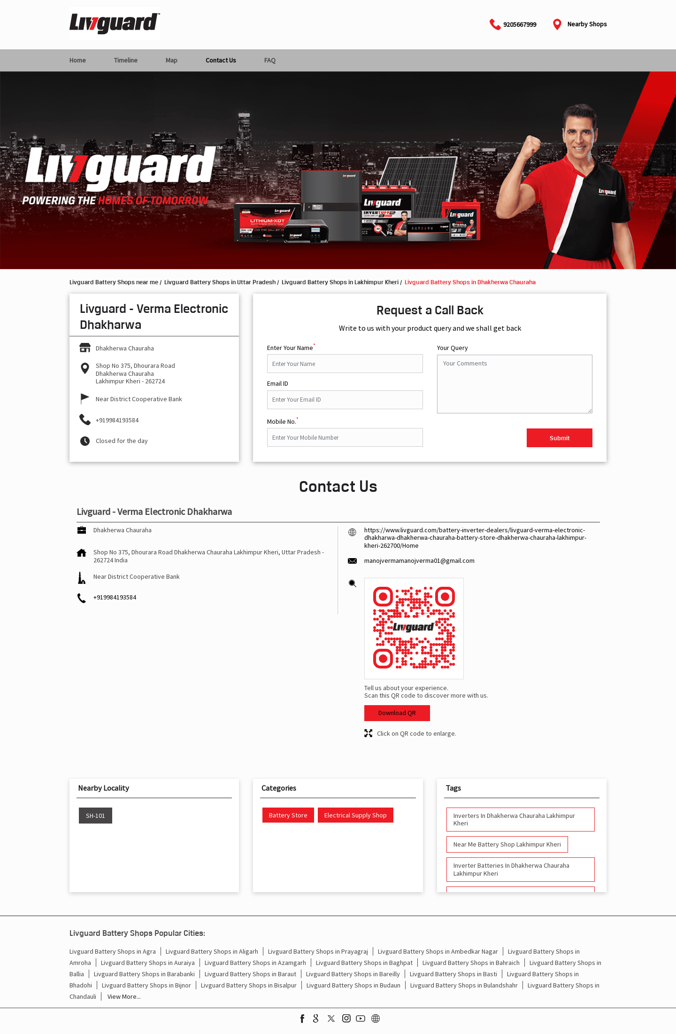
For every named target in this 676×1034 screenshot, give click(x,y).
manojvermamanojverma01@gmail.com (419, 560)
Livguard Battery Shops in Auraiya (148, 962)
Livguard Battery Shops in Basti (453, 974)
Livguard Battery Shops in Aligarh (212, 951)
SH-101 (95, 816)
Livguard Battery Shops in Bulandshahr (464, 985)
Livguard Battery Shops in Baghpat (364, 962)
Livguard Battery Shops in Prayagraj (318, 951)
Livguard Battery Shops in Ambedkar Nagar (438, 951)
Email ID (277, 384)
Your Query (452, 348)
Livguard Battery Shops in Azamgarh (255, 962)
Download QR (397, 712)
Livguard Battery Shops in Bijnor (146, 985)
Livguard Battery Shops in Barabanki (144, 974)
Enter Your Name (291, 346)
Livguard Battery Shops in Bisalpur (249, 985)
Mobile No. (283, 420)
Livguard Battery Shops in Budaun (353, 985)
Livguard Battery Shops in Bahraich (471, 962)
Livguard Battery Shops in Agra (112, 951)
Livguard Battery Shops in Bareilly (353, 974)
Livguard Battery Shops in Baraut (250, 974)
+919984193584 (117, 420)
